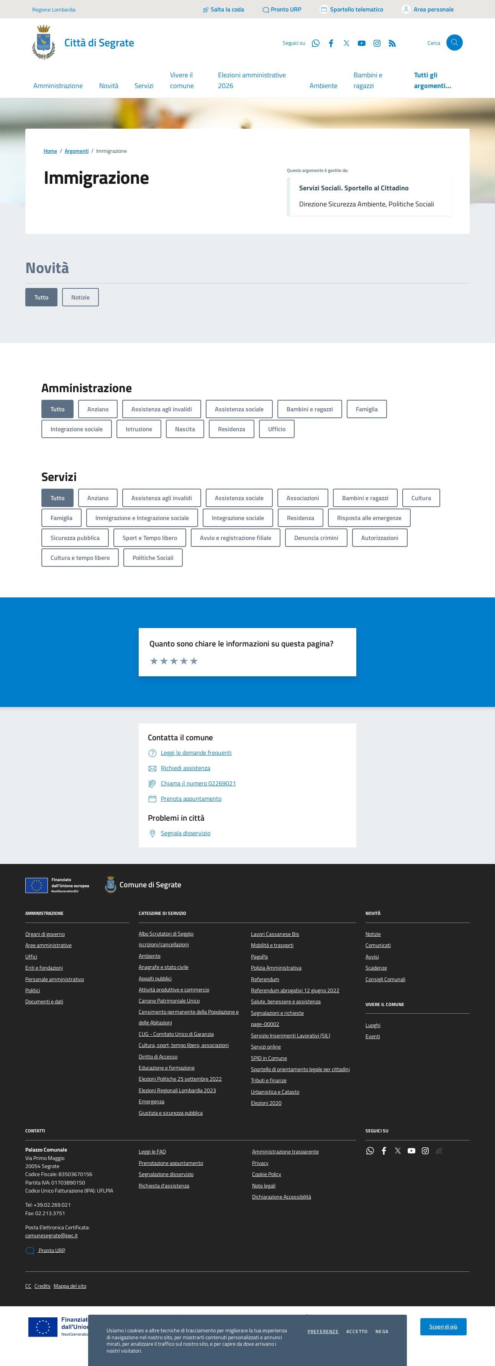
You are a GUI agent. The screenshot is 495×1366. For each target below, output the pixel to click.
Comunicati (378, 945)
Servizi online (266, 1046)
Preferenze (323, 1331)
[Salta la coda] (223, 9)
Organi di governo (45, 934)
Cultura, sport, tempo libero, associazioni (184, 1045)
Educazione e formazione (167, 1067)
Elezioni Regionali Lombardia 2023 (177, 1090)
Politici (32, 990)
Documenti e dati (44, 1001)
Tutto (41, 297)
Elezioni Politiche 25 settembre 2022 (180, 1079)
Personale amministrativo (54, 979)
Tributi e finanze (269, 1080)
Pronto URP (45, 1250)
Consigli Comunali (385, 979)
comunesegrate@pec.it (51, 1236)
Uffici (31, 956)
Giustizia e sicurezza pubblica (171, 1113)
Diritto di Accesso (158, 1056)
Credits (42, 1286)
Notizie (80, 297)
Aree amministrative (48, 945)
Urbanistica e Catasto (275, 1092)
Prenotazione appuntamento (171, 1163)
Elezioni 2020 (266, 1103)
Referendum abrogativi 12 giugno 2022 (295, 990)
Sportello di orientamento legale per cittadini (300, 1069)
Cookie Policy (266, 1174)
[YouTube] (358, 42)
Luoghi (373, 1025)
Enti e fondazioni (44, 968)
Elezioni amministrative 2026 (252, 80)
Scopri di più (443, 1326)
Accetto (357, 1331)
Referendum (265, 979)
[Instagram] (374, 42)
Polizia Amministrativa (276, 968)
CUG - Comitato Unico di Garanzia (176, 1034)
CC (28, 1286)
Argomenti (77, 151)
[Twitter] (343, 42)
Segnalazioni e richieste (277, 1013)
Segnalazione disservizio (166, 1174)
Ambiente (324, 85)
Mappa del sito (70, 1286)
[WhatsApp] (312, 42)
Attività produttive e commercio (174, 989)
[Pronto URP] (281, 9)
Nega (381, 1331)
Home (50, 151)
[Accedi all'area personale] (427, 9)
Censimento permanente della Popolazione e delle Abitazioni (189, 1017)
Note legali (263, 1185)
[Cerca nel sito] (454, 42)
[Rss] (389, 42)
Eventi (373, 1036)
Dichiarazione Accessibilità (281, 1197)
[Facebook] (328, 42)
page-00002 (265, 1024)
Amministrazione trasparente (285, 1151)
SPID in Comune (269, 1058)
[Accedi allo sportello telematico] (351, 9)
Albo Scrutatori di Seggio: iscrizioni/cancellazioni (166, 939)
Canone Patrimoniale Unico (169, 1000)
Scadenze (376, 968)
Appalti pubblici (155, 978)
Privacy (260, 1163)
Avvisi (372, 956)
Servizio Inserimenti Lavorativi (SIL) (290, 1035)
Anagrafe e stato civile (163, 967)
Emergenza (151, 1101)
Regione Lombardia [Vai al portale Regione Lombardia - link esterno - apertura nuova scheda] (53, 9)
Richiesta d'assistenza (164, 1185)
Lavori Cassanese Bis (275, 934)
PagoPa (259, 956)
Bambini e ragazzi (368, 80)
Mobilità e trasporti (272, 945)
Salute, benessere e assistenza (286, 1001)
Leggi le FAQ (152, 1151)
